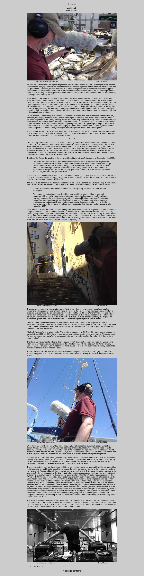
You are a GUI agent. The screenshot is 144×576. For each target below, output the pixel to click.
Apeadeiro (63, 85)
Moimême (113, 183)
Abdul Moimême (42, 89)
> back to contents (72, 571)
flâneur (82, 177)
